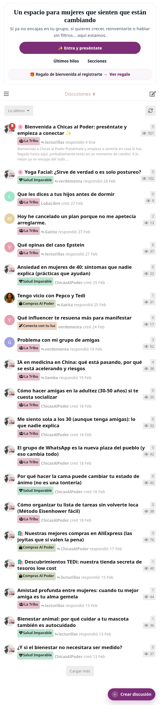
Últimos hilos (66, 61)
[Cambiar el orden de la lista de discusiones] (18, 110)
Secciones (97, 61)
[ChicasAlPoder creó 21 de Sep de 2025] (9, 535)
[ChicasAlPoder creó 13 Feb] (9, 592)
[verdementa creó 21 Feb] (9, 247)
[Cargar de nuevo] (150, 110)
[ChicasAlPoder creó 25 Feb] (9, 269)
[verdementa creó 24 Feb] (9, 320)
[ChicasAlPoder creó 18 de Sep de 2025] (9, 129)
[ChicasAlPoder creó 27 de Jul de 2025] (9, 174)
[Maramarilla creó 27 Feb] (9, 218)
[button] (131, 694)
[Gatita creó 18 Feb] (9, 342)
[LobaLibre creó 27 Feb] (9, 196)
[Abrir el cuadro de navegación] (6, 94)
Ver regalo (119, 74)
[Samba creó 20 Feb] (9, 298)
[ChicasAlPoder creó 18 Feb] (9, 393)
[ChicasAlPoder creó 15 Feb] (9, 564)
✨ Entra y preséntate (80, 48)
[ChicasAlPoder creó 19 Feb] (9, 364)
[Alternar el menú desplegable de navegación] (80, 94)
